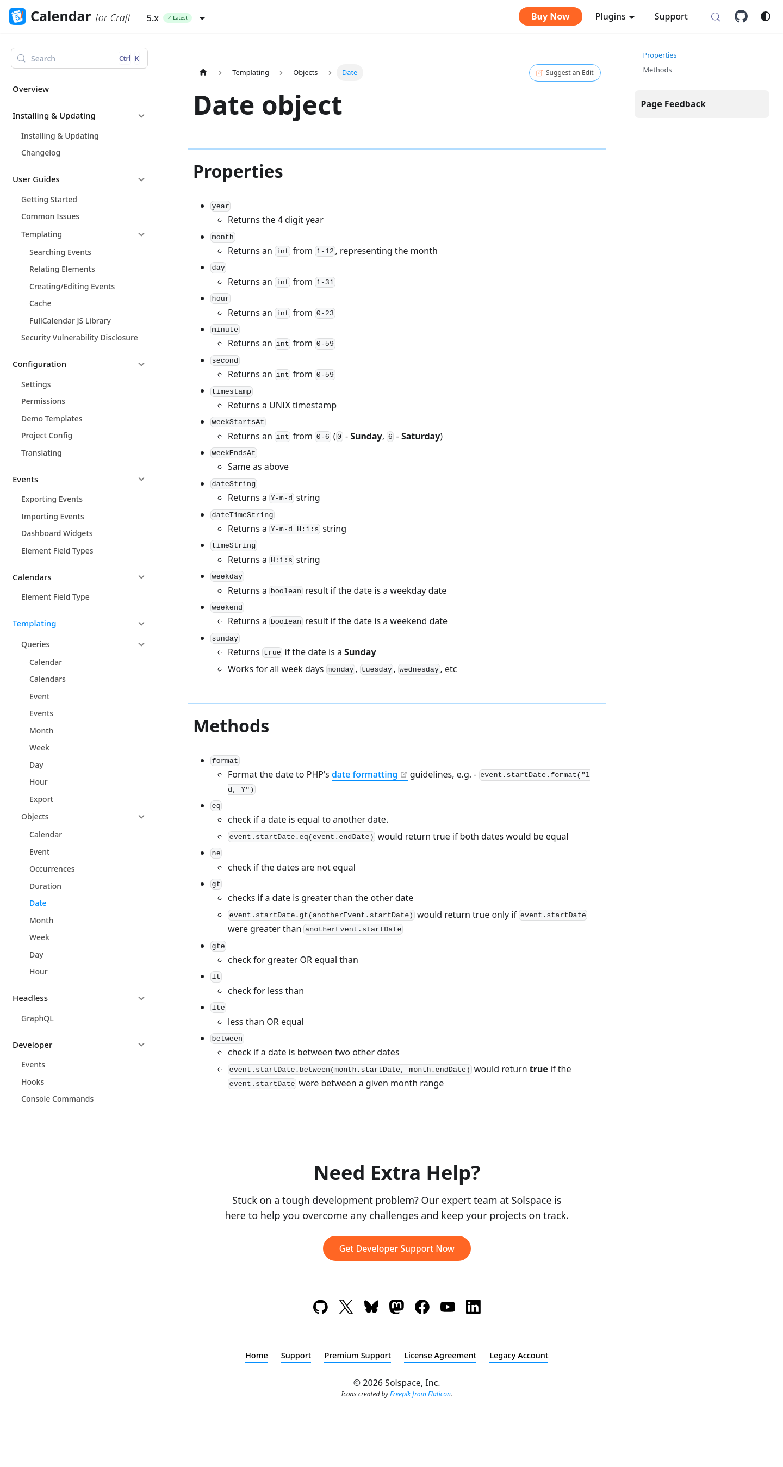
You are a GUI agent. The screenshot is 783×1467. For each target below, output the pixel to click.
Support (671, 16)
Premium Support (354, 1378)
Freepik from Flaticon (420, 1417)
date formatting (365, 774)
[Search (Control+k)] (715, 17)
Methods (657, 69)
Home (244, 1378)
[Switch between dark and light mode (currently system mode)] (765, 16)
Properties (660, 55)
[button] (176, 18)
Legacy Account (528, 1378)
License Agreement (443, 1378)
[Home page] (203, 72)
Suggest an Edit (564, 72)
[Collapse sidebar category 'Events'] (141, 479)
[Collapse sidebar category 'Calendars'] (141, 577)
